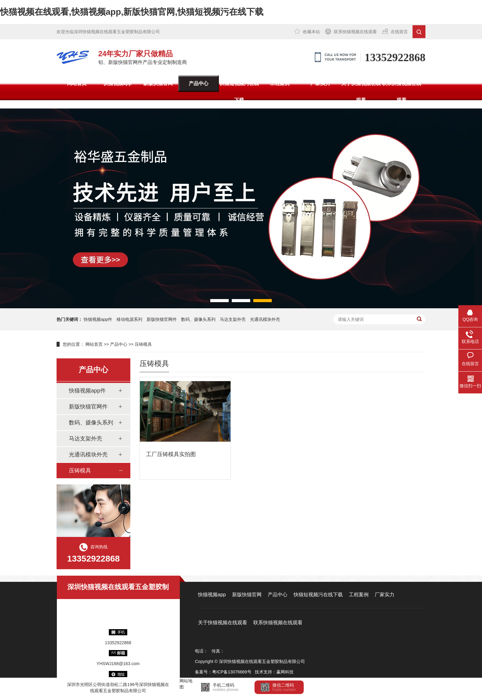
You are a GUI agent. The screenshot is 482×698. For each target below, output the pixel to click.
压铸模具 (143, 344)
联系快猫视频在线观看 (355, 31)
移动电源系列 (129, 319)
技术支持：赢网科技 (274, 671)
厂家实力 (320, 83)
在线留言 (399, 31)
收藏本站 (311, 31)
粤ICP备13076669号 (231, 671)
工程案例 (280, 83)
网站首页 (77, 83)
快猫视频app (117, 83)
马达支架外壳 (233, 319)
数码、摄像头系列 (198, 319)
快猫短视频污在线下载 (239, 92)
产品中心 (198, 83)
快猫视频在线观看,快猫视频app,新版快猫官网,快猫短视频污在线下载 (131, 12)
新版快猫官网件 (162, 319)
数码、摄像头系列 (91, 423)
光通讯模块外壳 (265, 319)
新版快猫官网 (158, 83)
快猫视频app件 (98, 319)
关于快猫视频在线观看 (361, 92)
